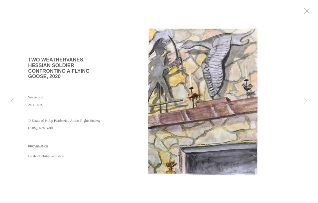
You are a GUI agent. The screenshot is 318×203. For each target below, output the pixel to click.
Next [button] (306, 101)
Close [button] (307, 12)
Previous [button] (12, 101)
